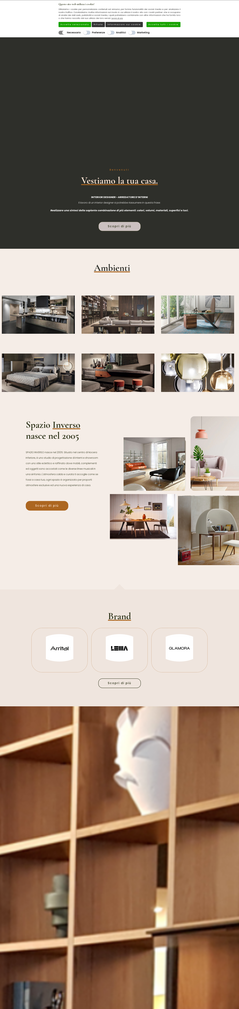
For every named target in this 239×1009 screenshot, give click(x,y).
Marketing (143, 32)
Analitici (121, 32)
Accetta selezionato (75, 24)
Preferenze (98, 32)
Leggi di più (117, 18)
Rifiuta (98, 24)
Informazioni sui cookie (124, 24)
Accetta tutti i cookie (163, 24)
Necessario (74, 32)
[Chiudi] (178, 4)
